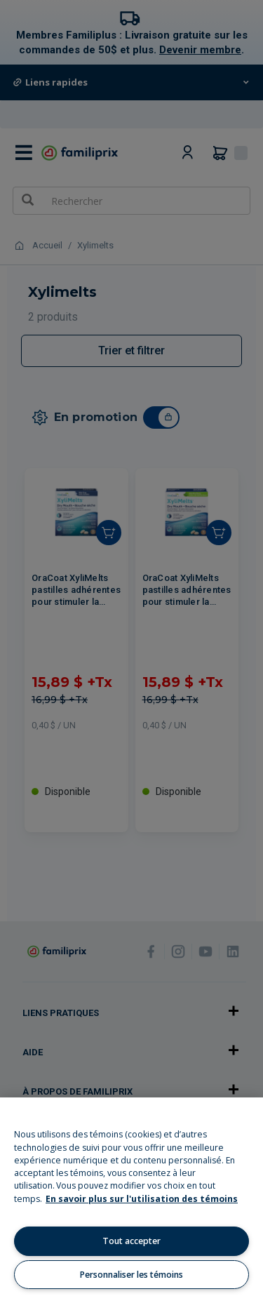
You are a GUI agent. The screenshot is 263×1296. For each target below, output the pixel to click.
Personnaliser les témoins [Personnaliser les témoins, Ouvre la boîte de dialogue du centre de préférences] (131, 1275)
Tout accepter (131, 1241)
